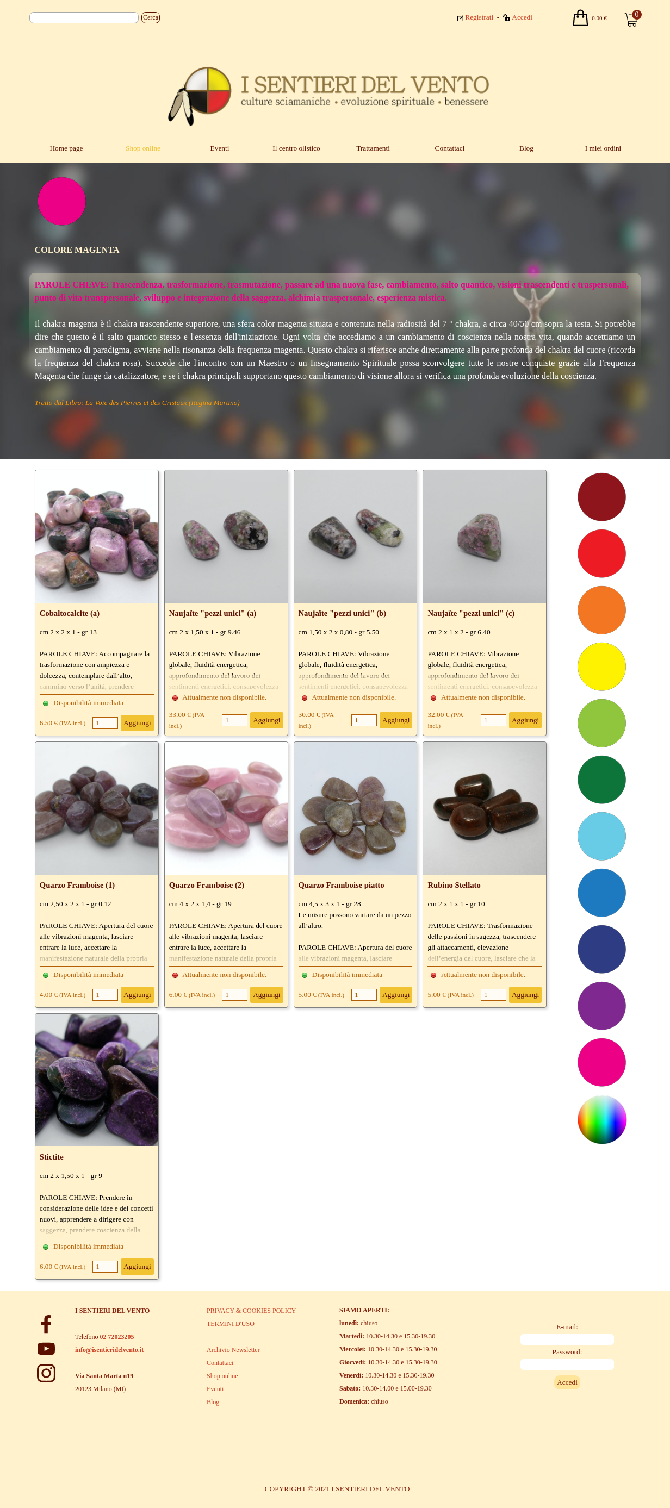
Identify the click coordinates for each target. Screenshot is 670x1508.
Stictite (52, 1156)
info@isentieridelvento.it (109, 1350)
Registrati (479, 17)
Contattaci (450, 148)
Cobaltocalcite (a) (70, 613)
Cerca (150, 17)
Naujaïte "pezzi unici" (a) (213, 613)
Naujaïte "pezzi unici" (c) (470, 613)
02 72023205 (117, 1337)
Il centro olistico (296, 148)
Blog (526, 148)
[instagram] (46, 1373)
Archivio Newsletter (233, 1350)
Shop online (143, 148)
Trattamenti (373, 148)
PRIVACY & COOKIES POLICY (251, 1310)
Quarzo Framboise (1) (77, 885)
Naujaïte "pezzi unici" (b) (343, 613)
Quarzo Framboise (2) (206, 885)
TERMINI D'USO (231, 1324)
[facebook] (46, 1324)
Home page (66, 148)
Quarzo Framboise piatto (341, 885)
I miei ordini (603, 148)
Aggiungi (137, 723)
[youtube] (46, 1349)
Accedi (522, 17)
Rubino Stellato (453, 885)
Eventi (219, 148)
